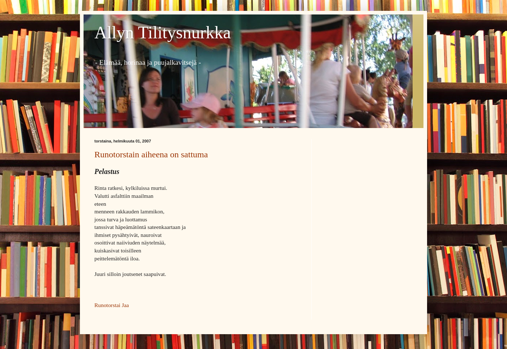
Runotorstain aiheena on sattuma (151, 154)
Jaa (125, 305)
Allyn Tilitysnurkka (162, 32)
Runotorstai (107, 305)
